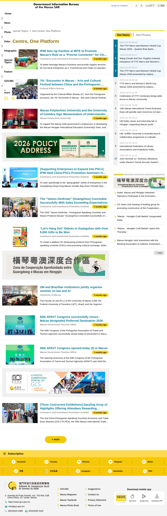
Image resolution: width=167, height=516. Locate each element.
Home (5, 22)
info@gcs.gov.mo (16, 498)
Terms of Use (94, 496)
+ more (159, 244)
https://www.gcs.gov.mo (19, 493)
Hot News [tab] (123, 26)
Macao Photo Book (69, 496)
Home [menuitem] (8, 13)
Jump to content (119, 5)
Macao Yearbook (68, 491)
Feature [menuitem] (98, 13)
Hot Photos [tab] (143, 26)
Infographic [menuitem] (60, 13)
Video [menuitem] (45, 13)
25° (152, 6)
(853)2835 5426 (36, 502)
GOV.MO (64, 480)
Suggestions (94, 480)
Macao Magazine (68, 485)
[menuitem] (20, 13)
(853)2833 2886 (15, 502)
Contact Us (93, 485)
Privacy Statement (97, 491)
